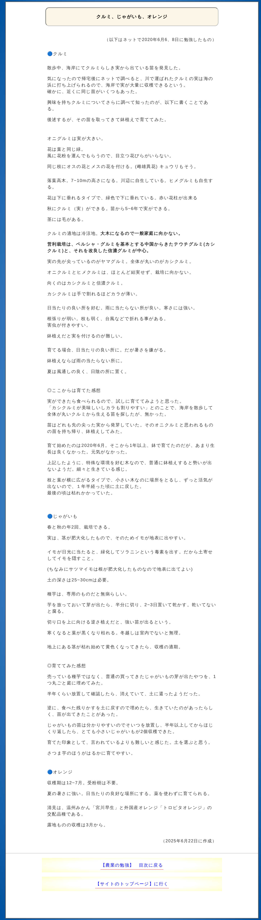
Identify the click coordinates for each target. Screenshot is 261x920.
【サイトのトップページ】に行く (132, 883)
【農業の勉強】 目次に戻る (132, 865)
